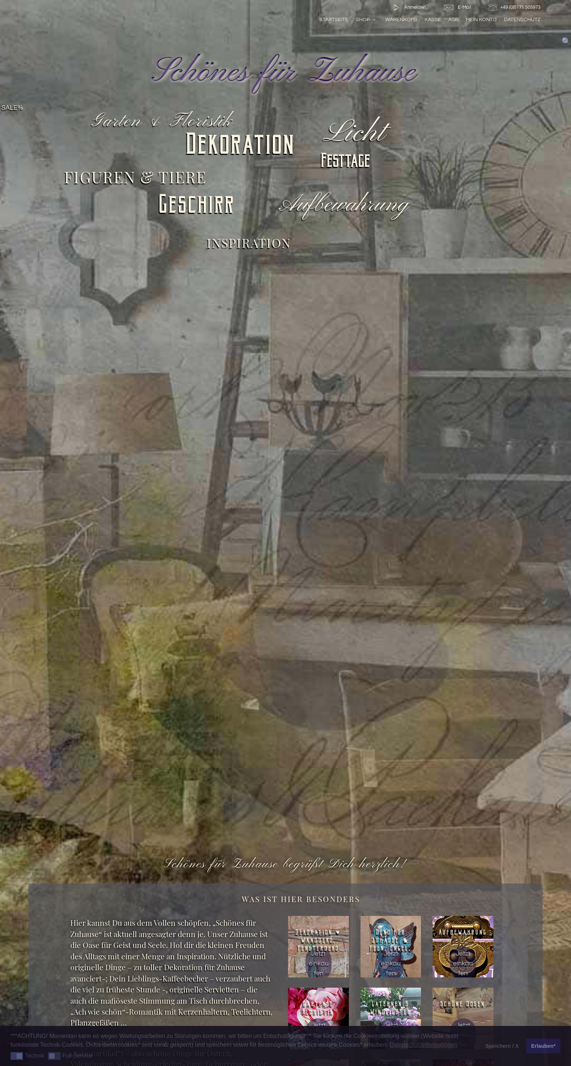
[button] (17, 1056)
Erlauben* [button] (543, 1046)
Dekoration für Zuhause (203, 967)
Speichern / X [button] (502, 1046)
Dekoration (241, 147)
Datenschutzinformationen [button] (423, 1045)
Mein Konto (481, 19)
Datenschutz (522, 19)
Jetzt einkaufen (318, 963)
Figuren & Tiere (135, 176)
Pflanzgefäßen (94, 1022)
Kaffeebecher (185, 978)
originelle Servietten (204, 989)
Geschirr (197, 207)
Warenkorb (401, 19)
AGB (453, 19)
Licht (357, 133)
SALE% (12, 108)
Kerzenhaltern (203, 1011)
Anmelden (408, 7)
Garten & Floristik (163, 121)
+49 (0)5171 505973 (515, 7)
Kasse (433, 19)
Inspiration (249, 242)
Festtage (345, 162)
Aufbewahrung (345, 205)
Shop (366, 19)
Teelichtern (251, 1011)
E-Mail (457, 7)
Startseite (333, 19)
